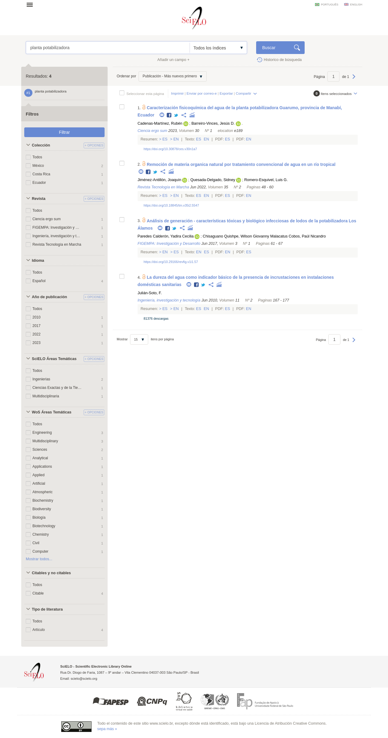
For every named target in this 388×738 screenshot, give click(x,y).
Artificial (38, 483)
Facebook (169, 115)
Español (38, 281)
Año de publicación (49, 297)
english (356, 4)
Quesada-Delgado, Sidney (212, 180)
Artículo (38, 630)
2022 (36, 334)
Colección (41, 145)
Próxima (354, 79)
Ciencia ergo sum (46, 219)
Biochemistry (42, 500)
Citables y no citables (51, 573)
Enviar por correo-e (202, 93)
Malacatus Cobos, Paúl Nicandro (298, 236)
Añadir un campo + (173, 60)
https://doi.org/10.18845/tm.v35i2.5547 (171, 205)
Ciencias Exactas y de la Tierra (57, 388)
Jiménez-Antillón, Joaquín (159, 180)
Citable (38, 593)
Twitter (176, 115)
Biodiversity (41, 509)
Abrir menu (31, 5)
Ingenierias (41, 379)
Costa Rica (41, 174)
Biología (38, 517)
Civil (35, 543)
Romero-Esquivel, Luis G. (266, 180)
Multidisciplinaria (45, 396)
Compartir (243, 93)
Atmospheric (42, 492)
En (176, 139)
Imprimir (177, 93)
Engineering (42, 432)
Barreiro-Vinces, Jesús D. (213, 123)
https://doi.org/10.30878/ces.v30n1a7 (170, 149)
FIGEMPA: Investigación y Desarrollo (57, 227)
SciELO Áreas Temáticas (54, 359)
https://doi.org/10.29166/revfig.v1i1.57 (171, 262)
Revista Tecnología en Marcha (56, 244)
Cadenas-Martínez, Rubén (160, 123)
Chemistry (40, 534)
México (38, 165)
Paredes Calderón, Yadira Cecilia (166, 236)
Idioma (38, 260)
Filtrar (64, 132)
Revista (38, 199)
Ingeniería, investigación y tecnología (57, 236)
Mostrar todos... (39, 559)
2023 (36, 343)
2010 (36, 317)
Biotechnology (43, 526)
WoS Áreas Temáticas (51, 412)
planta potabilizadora (107, 48)
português (329, 4)
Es (165, 139)
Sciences (39, 449)
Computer (40, 551)
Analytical (40, 458)
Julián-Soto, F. (150, 293)
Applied (38, 475)
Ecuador (39, 182)
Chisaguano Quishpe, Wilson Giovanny (236, 236)
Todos (37, 157)
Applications (42, 466)
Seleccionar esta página (145, 94)
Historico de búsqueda (283, 60)
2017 (36, 326)
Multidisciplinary (45, 441)
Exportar (226, 93)
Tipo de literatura (47, 609)
